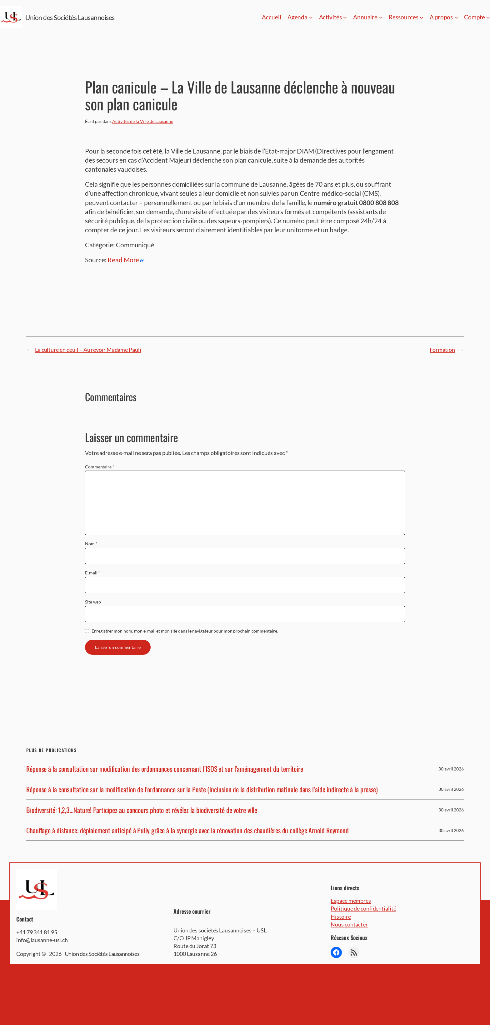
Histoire (341, 916)
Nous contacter (349, 924)
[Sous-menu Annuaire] (381, 17)
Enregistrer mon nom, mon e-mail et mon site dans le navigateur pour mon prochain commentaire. (185, 631)
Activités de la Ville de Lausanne (142, 121)
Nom (91, 543)
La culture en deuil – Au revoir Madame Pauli (88, 349)
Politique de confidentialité (363, 908)
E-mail (92, 572)
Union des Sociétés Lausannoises (70, 17)
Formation (442, 349)
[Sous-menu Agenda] (311, 17)
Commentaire (99, 466)
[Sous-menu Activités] (345, 17)
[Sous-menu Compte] (488, 17)
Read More (123, 260)
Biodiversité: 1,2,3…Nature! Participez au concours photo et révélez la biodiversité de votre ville (141, 810)
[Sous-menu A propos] (456, 17)
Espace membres (351, 900)
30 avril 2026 (451, 768)
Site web (93, 601)
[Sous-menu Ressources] (421, 17)
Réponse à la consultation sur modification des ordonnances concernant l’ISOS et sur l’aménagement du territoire (164, 769)
